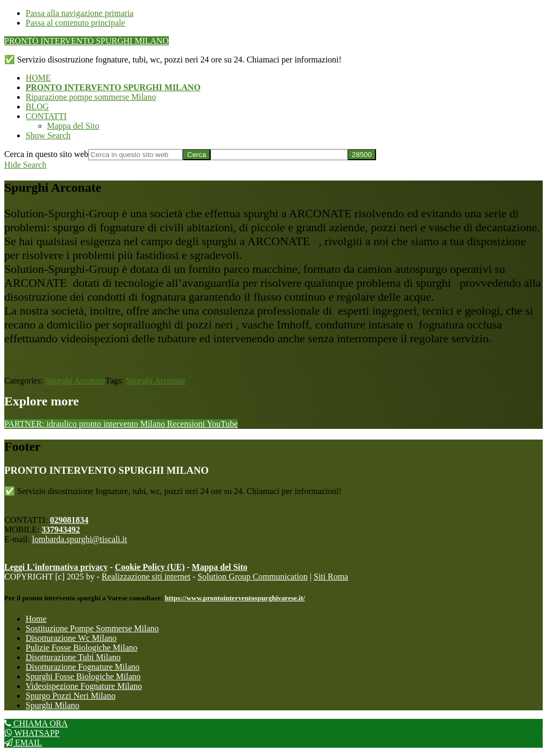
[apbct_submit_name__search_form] (362, 154)
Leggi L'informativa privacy (56, 566)
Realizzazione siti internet (145, 576)
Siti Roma (331, 576)
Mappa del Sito (219, 566)
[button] (48, 135)
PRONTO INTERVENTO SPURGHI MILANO (86, 40)
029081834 (69, 519)
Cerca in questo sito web (46, 154)
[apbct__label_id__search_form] (279, 154)
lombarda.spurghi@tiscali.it (79, 539)
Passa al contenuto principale (75, 22)
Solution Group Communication (253, 576)
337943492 (61, 529)
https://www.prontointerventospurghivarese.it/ (235, 598)
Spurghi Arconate (75, 380)
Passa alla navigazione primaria (80, 13)
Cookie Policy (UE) (150, 566)
